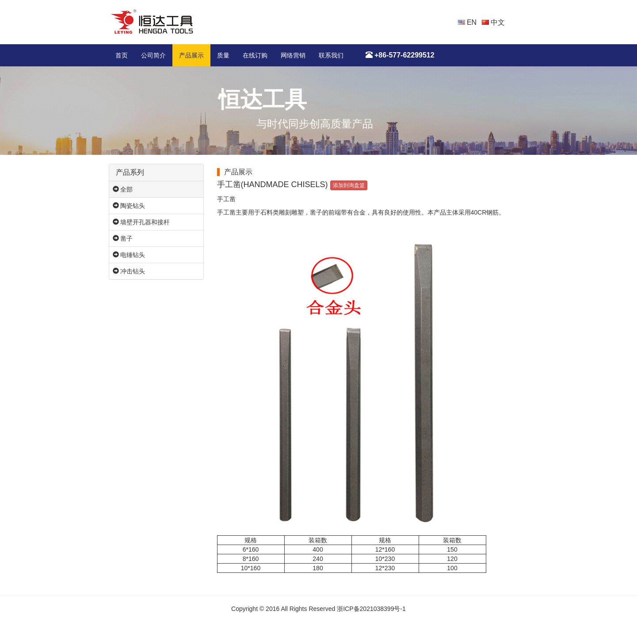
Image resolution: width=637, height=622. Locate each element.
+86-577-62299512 (400, 55)
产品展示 (191, 55)
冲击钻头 (129, 271)
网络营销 (293, 55)
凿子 (123, 238)
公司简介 (153, 55)
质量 (223, 55)
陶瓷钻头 (129, 205)
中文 (493, 22)
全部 (123, 189)
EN (467, 22)
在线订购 (255, 55)
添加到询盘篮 (349, 185)
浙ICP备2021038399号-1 (371, 608)
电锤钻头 (129, 254)
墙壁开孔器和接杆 (141, 222)
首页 (121, 55)
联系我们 (331, 55)
